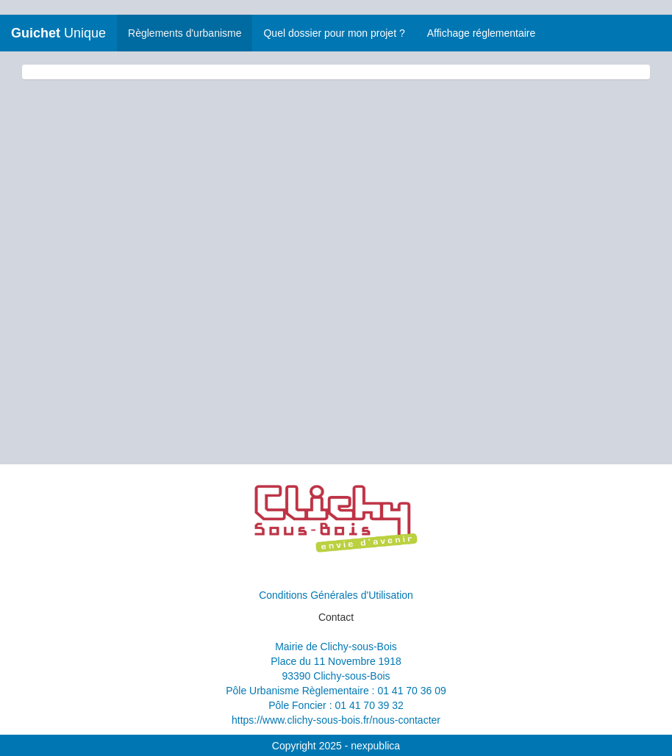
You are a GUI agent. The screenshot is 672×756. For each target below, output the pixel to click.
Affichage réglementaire (481, 33)
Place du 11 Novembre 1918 (336, 661)
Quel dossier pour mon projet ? (333, 33)
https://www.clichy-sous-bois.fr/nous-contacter (336, 720)
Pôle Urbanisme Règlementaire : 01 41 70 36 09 (336, 690)
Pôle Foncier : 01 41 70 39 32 (336, 705)
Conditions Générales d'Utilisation (336, 595)
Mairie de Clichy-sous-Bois (336, 646)
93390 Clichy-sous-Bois (336, 676)
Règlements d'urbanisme (184, 33)
